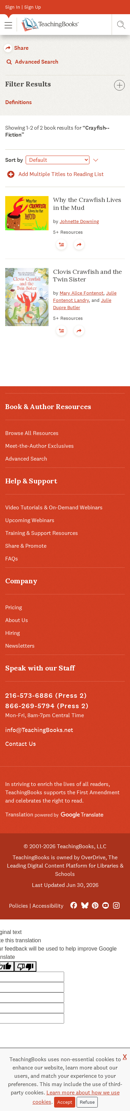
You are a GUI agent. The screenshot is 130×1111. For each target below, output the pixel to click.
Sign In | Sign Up (23, 7)
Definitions (18, 102)
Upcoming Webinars (29, 520)
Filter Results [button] (65, 84)
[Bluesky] (84, 905)
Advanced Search (31, 61)
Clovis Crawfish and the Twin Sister (87, 276)
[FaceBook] (73, 905)
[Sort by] (57, 160)
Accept (64, 1102)
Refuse (87, 1102)
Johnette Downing (79, 221)
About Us (16, 620)
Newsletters (20, 645)
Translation (54, 814)
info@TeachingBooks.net (39, 730)
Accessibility (47, 905)
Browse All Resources (32, 433)
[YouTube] (105, 905)
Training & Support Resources (41, 533)
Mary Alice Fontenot (81, 293)
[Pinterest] (95, 905)
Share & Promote (25, 545)
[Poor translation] (25, 966)
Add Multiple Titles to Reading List (54, 174)
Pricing (13, 607)
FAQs (11, 558)
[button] (8, 25)
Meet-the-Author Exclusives (39, 446)
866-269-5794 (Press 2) (47, 706)
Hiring (12, 633)
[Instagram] (116, 905)
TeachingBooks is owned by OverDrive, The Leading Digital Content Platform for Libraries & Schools (65, 866)
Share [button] (16, 48)
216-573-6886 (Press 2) (46, 695)
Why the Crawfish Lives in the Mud (87, 204)
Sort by (14, 160)
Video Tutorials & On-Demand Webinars (54, 507)
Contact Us (20, 744)
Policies (18, 905)
